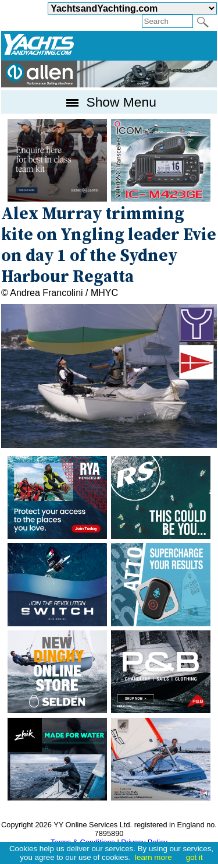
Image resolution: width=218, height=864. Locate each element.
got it (194, 857)
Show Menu (109, 102)
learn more (153, 857)
